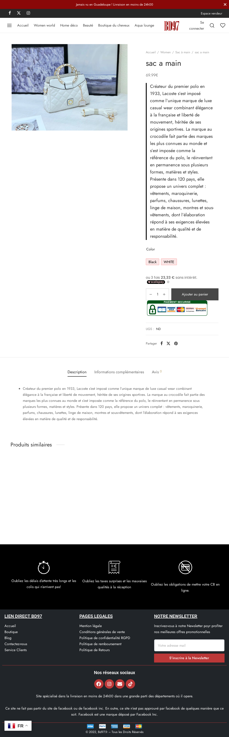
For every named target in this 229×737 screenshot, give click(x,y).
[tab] (77, 371)
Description (77, 372)
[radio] (152, 261)
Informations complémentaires (119, 372)
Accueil (23, 25)
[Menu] (9, 25)
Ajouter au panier (195, 294)
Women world (44, 25)
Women (165, 52)
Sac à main (182, 52)
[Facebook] (10, 13)
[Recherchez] (212, 25)
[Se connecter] (196, 25)
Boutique (11, 631)
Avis (157, 372)
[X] (19, 13)
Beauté (88, 25)
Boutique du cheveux (113, 25)
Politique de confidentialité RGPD (104, 637)
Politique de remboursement (100, 643)
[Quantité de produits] (157, 294)
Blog (7, 637)
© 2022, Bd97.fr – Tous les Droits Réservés (115, 732)
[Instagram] (28, 13)
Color (150, 249)
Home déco (69, 25)
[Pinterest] (175, 343)
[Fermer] (225, 4)
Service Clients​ (15, 649)
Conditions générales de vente (102, 631)
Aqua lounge (144, 25)
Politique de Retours (94, 649)
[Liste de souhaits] (223, 25)
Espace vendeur (211, 13)
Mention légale (90, 625)
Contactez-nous (15, 643)
